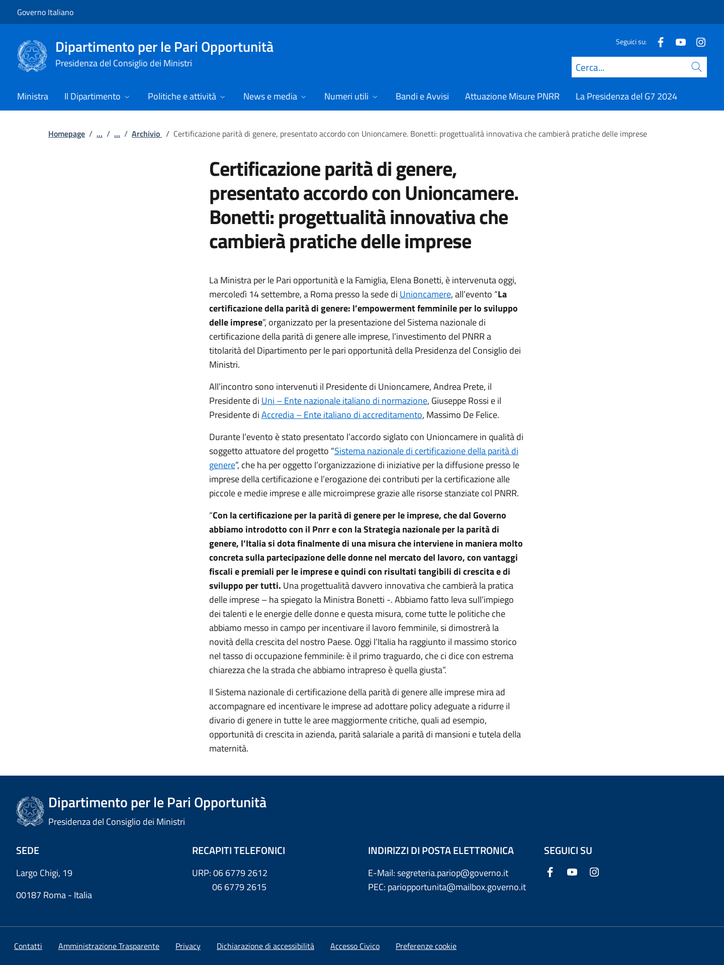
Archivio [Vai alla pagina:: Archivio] (147, 134)
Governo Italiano (45, 12)
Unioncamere (425, 294)
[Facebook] (657, 41)
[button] (426, 946)
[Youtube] (677, 41)
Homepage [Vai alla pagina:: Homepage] (66, 134)
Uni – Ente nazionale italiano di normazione (344, 400)
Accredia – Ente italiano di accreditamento (341, 414)
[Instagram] (697, 41)
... (100, 134)
